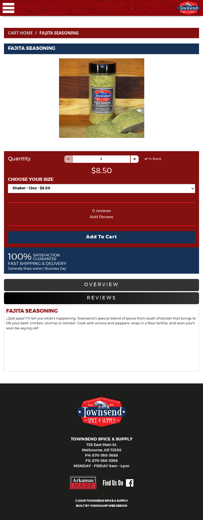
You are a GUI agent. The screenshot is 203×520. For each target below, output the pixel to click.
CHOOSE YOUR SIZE (30, 179)
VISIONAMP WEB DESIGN (108, 505)
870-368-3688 (105, 455)
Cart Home (20, 33)
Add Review (101, 217)
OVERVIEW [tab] (101, 284)
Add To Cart (101, 237)
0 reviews (101, 211)
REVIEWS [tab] (101, 298)
